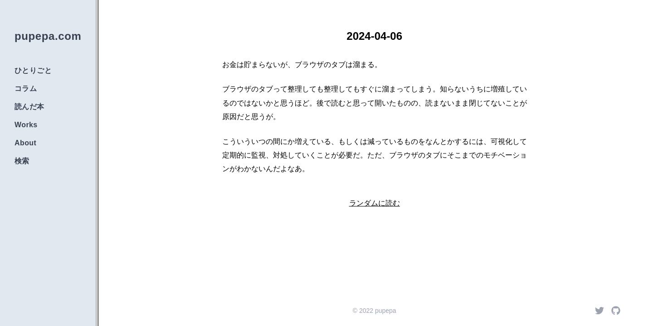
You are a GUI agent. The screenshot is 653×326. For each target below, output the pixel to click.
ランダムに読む (374, 203)
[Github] (615, 310)
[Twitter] (599, 310)
